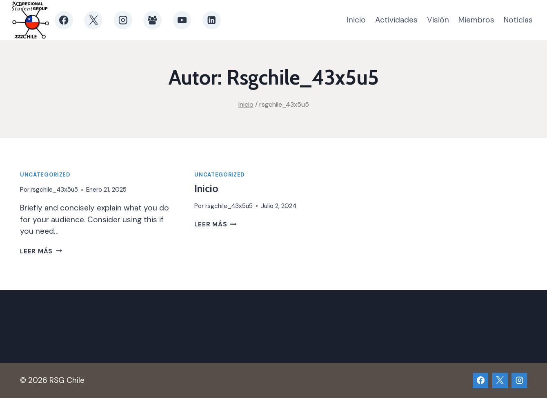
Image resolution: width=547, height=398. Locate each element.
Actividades (396, 20)
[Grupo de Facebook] (152, 20)
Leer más (41, 251)
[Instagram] (123, 20)
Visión (438, 20)
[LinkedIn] (211, 20)
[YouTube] (182, 20)
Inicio (356, 20)
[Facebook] (64, 20)
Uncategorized (45, 174)
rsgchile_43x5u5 (54, 190)
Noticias (518, 20)
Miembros (476, 20)
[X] (93, 20)
